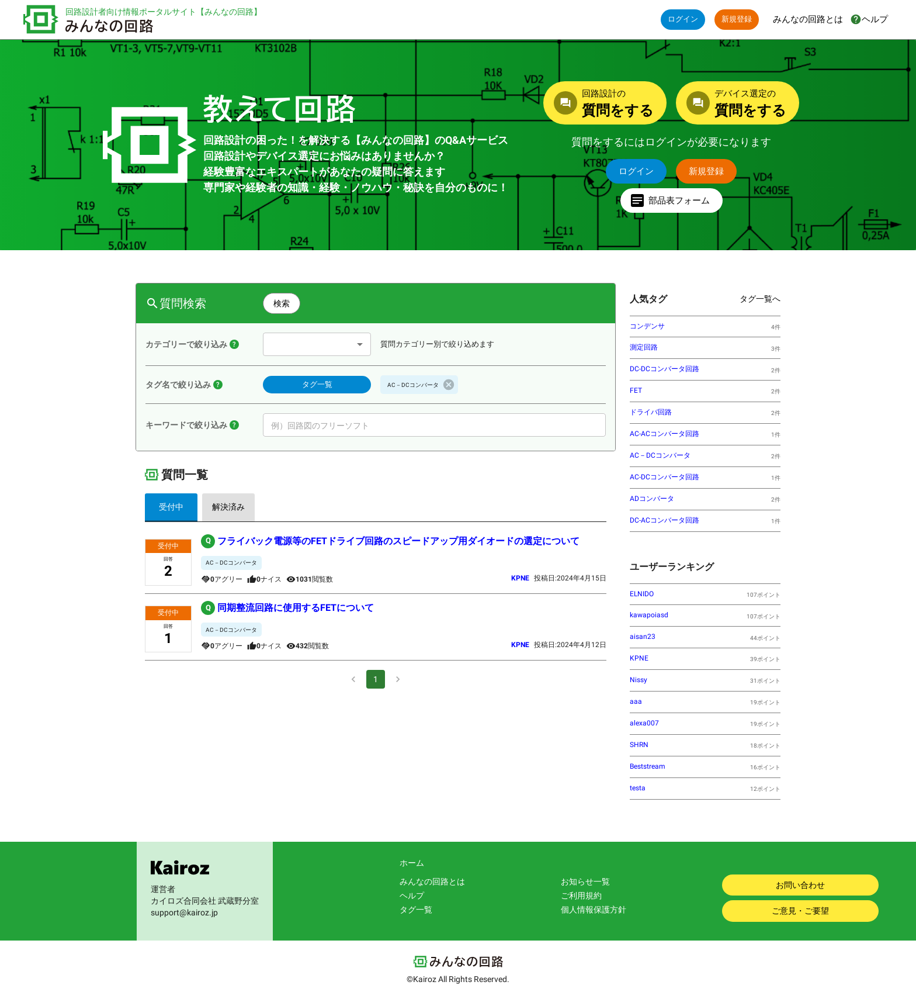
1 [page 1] (375, 679)
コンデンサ (647, 326)
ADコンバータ (652, 499)
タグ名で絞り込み (178, 384)
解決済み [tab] (228, 507)
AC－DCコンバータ (660, 455)
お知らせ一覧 (585, 881)
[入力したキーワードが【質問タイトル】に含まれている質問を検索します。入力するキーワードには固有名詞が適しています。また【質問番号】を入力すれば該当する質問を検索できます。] (234, 425)
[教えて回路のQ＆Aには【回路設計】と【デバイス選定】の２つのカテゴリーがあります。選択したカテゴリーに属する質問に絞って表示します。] (234, 344)
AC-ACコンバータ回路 (664, 434)
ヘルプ (412, 895)
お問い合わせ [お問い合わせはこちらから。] (800, 885)
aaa (636, 701)
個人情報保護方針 (593, 909)
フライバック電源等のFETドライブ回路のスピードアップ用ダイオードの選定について (390, 541)
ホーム (412, 862)
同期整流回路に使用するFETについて (287, 608)
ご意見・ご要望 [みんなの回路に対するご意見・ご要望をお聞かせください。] (800, 911)
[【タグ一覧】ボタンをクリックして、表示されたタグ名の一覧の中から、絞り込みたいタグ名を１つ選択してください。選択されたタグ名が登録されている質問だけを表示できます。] (218, 384)
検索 (281, 303)
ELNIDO (642, 594)
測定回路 (644, 347)
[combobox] (317, 344)
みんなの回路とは (432, 881)
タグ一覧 (317, 385)
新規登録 (736, 19)
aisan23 (642, 636)
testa (638, 788)
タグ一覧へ (760, 298)
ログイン (683, 19)
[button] (419, 384)
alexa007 (644, 723)
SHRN (639, 745)
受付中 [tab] (171, 507)
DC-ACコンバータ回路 (664, 520)
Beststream (647, 766)
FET (636, 390)
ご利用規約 (581, 895)
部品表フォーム (671, 200)
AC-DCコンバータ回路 (664, 477)
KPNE (639, 658)
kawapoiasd (649, 615)
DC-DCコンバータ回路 (664, 369)
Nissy (638, 680)
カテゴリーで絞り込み (186, 344)
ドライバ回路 (651, 412)
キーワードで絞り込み (186, 425)
